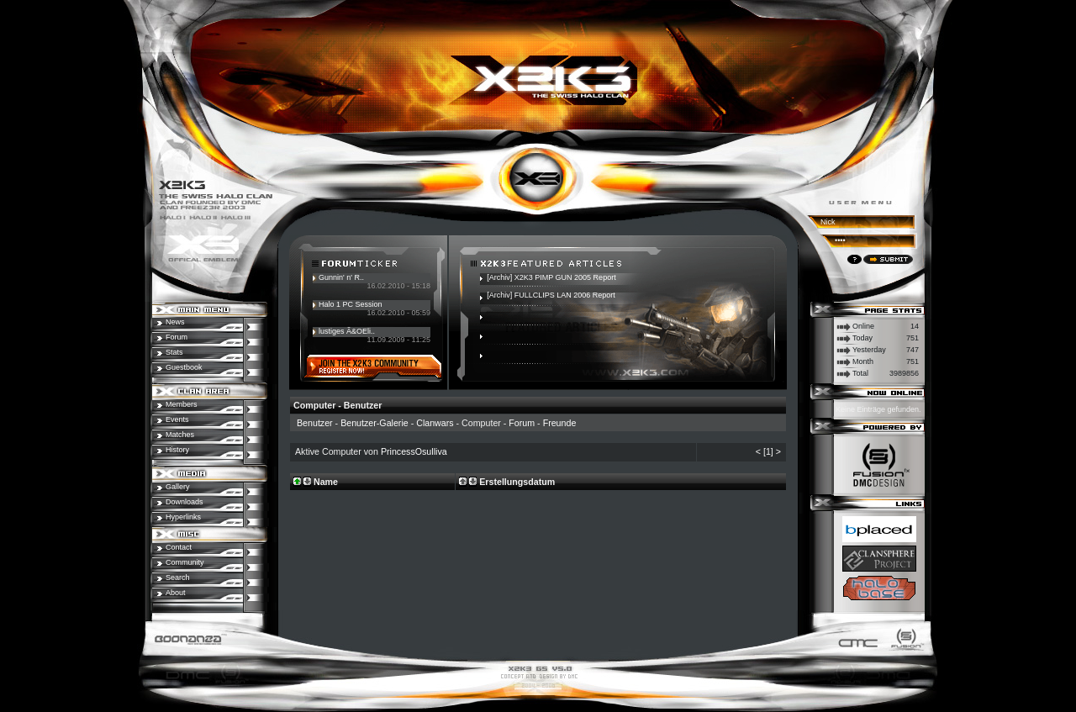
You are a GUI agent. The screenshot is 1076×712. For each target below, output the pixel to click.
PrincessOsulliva (414, 451)
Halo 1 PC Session (350, 304)
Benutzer (315, 423)
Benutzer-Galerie (374, 423)
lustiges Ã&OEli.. (347, 331)
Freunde (560, 423)
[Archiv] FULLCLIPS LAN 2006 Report (551, 295)
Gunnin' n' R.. (341, 277)
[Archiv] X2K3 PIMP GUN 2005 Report (551, 277)
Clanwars (434, 423)
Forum (522, 423)
